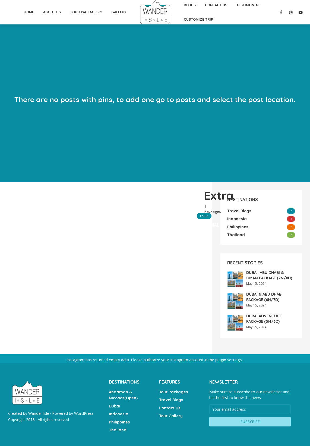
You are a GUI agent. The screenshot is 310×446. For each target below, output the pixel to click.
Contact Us (169, 405)
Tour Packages (173, 390)
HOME (29, 12)
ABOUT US (52, 12)
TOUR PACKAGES (84, 12)
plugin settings (229, 359)
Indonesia (118, 411)
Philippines (119, 419)
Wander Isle (38, 412)
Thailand (117, 426)
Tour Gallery (170, 413)
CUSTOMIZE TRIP (198, 19)
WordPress (83, 412)
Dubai (114, 403)
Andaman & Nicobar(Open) (123, 393)
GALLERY (118, 12)
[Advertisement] (106, 231)
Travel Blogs (170, 398)
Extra (204, 215)
